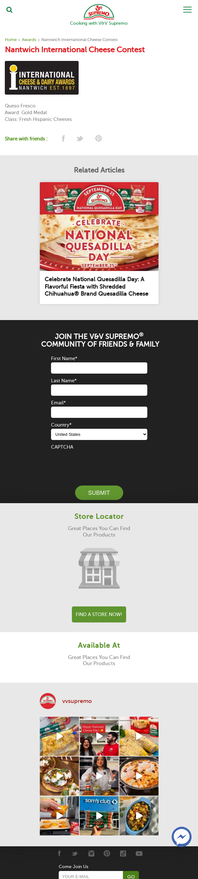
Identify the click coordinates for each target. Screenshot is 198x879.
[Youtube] (139, 853)
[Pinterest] (107, 853)
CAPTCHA (62, 447)
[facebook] (63, 139)
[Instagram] (91, 853)
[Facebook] (59, 853)
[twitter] (80, 139)
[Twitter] (75, 853)
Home (11, 39)
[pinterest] (98, 139)
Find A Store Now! (99, 614)
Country (61, 424)
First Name (64, 358)
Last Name (64, 380)
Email (58, 402)
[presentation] (100, 463)
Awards (29, 39)
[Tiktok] (123, 853)
